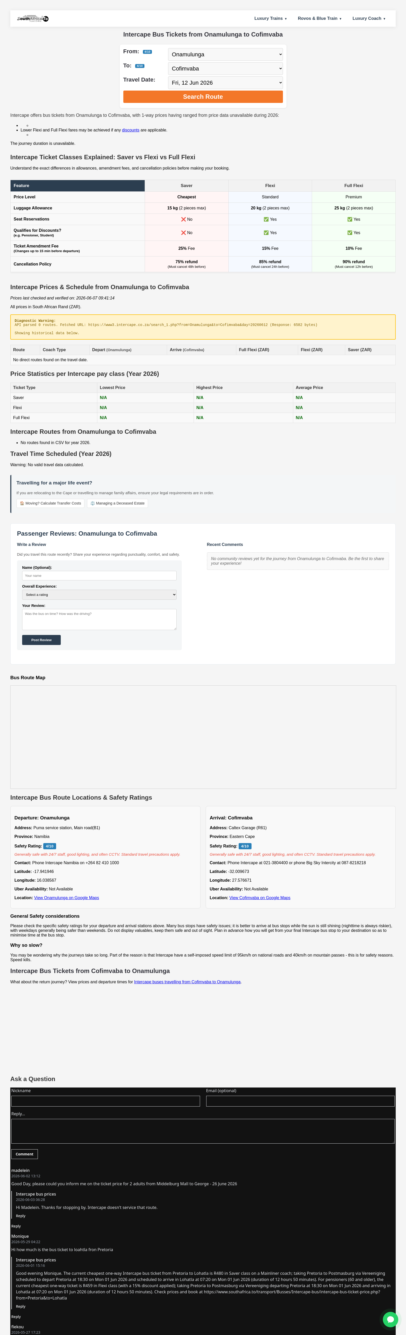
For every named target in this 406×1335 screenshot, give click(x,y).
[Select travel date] (225, 82)
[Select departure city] (225, 54)
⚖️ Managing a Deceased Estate (117, 506)
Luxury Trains (268, 18)
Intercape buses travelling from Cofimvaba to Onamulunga (187, 985)
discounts (131, 130)
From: (137, 51)
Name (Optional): (37, 571)
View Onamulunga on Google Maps (66, 901)
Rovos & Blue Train (318, 18)
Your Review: (33, 609)
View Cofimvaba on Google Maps (259, 901)
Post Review (41, 643)
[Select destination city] (225, 68)
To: (133, 65)
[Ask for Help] (390, 1319)
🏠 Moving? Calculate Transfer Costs (50, 506)
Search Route (203, 96)
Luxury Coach (366, 18)
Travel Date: (139, 79)
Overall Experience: (39, 589)
